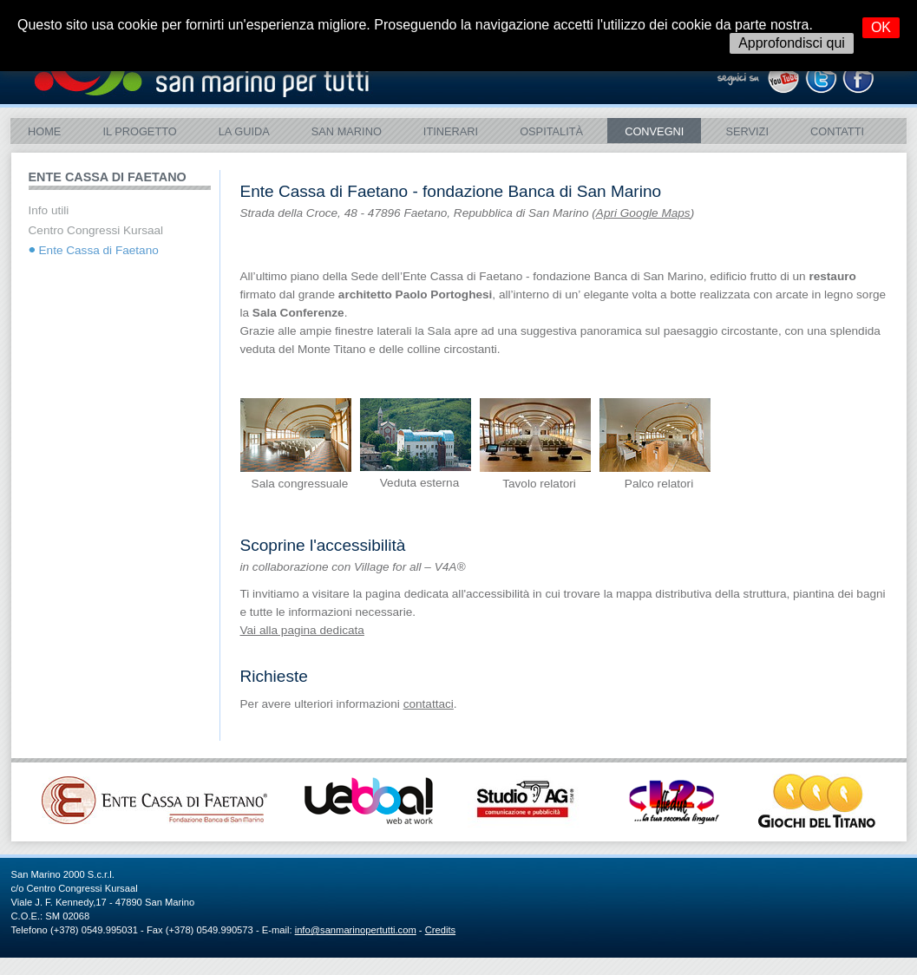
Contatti (837, 131)
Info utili (49, 210)
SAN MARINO (346, 131)
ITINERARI (450, 131)
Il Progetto (139, 131)
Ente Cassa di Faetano (99, 250)
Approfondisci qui (791, 43)
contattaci (428, 703)
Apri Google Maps (643, 212)
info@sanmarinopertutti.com (355, 930)
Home (44, 131)
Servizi (747, 131)
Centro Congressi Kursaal (96, 230)
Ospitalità (551, 131)
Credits (440, 930)
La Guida (244, 131)
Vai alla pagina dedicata (302, 630)
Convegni (654, 131)
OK (881, 27)
